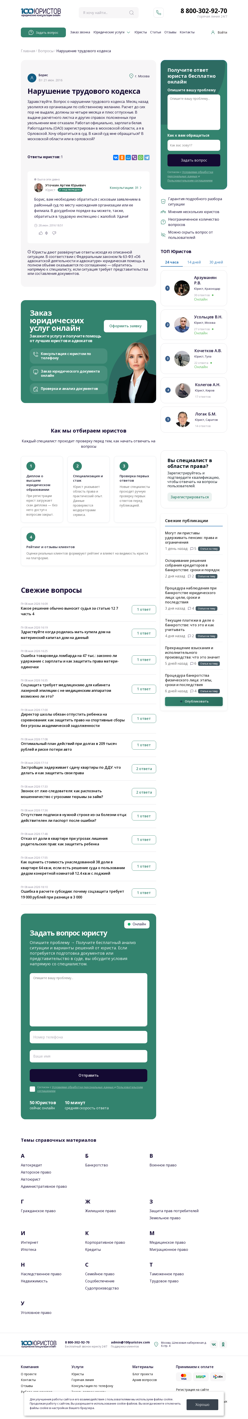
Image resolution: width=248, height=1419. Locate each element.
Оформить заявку (125, 325)
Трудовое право (164, 1281)
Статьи (155, 32)
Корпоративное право (105, 1242)
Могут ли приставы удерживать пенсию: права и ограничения (191, 538)
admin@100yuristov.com (130, 1342)
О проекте (29, 1374)
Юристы (140, 32)
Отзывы (170, 32)
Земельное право (165, 1217)
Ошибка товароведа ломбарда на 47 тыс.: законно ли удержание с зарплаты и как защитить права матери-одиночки (70, 661)
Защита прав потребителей (174, 1210)
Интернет (29, 1242)
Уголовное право (36, 1312)
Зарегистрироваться (190, 497)
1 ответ (144, 609)
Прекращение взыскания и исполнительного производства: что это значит (192, 652)
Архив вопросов (144, 1380)
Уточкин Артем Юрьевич (65, 185)
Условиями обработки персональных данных (83, 1087)
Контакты (187, 32)
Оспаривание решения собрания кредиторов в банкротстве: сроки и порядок (192, 565)
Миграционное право (169, 1249)
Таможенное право (167, 1273)
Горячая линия (82, 1380)
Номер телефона (48, 1037)
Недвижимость (34, 1281)
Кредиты (93, 1249)
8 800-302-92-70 (204, 11)
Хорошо (202, 1404)
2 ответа (144, 768)
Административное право (44, 1186)
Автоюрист (31, 1179)
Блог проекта (142, 1374)
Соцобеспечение (99, 1281)
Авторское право (36, 1172)
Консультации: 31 (126, 188)
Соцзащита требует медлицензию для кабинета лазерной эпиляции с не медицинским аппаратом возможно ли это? (66, 691)
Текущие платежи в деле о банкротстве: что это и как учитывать (189, 625)
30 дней (216, 262)
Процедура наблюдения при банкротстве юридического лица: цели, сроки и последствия (191, 595)
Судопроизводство (102, 1288)
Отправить (89, 1075)
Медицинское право (168, 1242)
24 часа (172, 262)
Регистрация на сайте (192, 1389)
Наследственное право (41, 1273)
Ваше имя (41, 1056)
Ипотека (28, 1249)
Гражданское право (38, 1210)
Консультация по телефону (92, 1386)
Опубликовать (194, 701)
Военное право (163, 1165)
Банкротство (96, 1165)
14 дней (194, 262)
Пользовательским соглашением (190, 180)
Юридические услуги (108, 32)
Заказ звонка (80, 32)
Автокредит (31, 1165)
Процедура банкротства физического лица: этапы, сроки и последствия (188, 680)
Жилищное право (100, 1210)
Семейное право (99, 1273)
